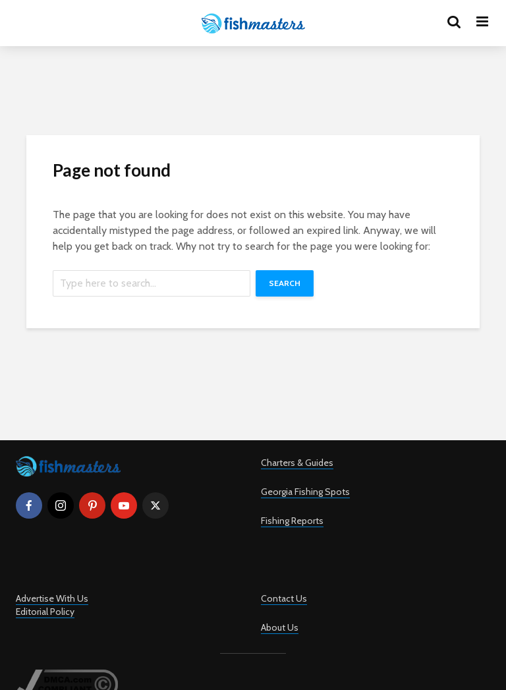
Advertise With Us (52, 598)
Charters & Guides (297, 463)
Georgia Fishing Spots (305, 492)
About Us (279, 627)
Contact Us (284, 598)
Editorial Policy (45, 612)
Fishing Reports (292, 521)
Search (284, 283)
